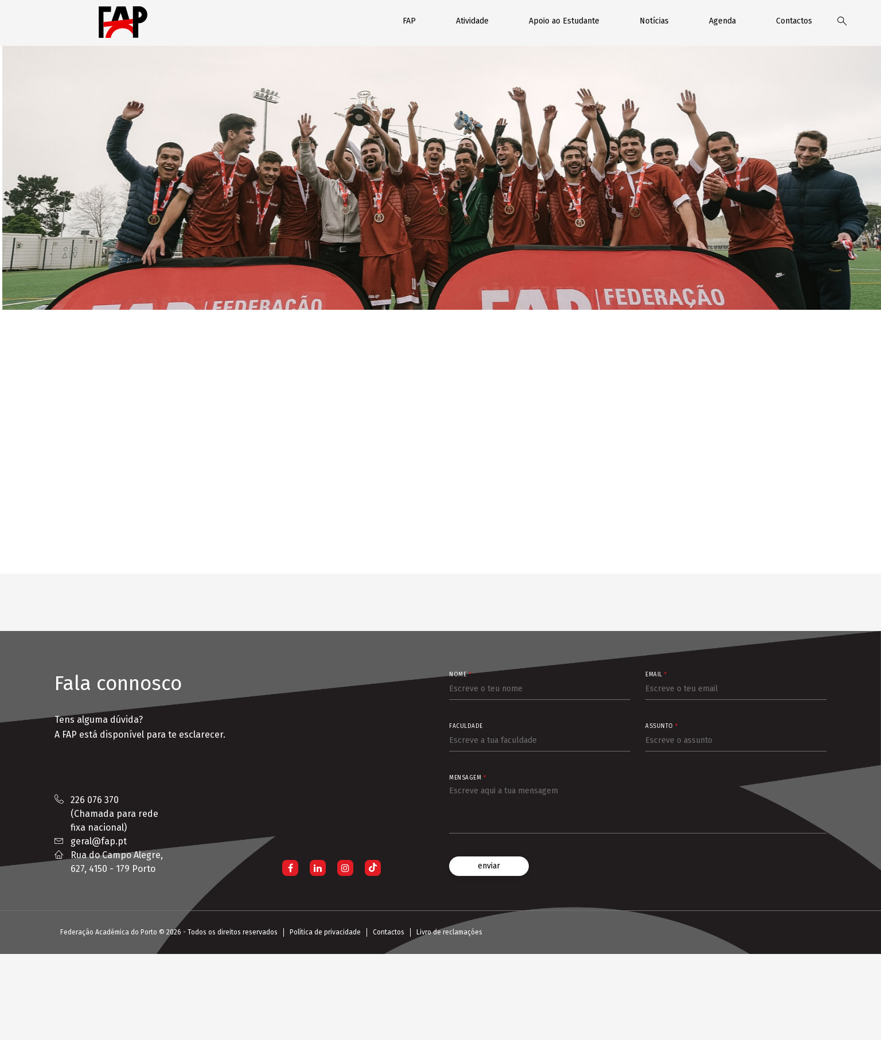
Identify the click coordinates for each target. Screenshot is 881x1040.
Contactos (794, 21)
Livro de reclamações (449, 932)
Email (656, 674)
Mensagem (467, 777)
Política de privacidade (325, 932)
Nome (460, 674)
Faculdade (466, 726)
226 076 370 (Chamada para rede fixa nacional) (114, 813)
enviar (489, 866)
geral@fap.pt (99, 841)
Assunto (661, 726)
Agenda (722, 21)
